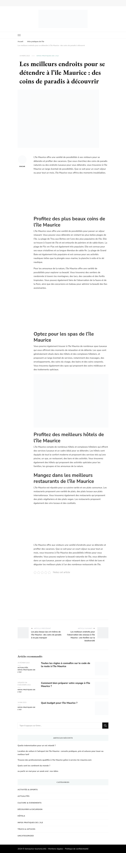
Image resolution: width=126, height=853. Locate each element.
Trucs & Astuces (26, 829)
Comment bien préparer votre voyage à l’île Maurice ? (65, 684)
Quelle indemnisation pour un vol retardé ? (37, 745)
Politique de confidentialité (76, 848)
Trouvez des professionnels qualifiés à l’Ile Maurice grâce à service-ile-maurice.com (55, 760)
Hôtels (21, 816)
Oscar (22, 161)
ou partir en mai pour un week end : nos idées (38, 771)
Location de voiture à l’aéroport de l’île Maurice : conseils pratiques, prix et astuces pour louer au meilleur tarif (60, 753)
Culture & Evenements (29, 803)
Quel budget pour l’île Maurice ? (59, 703)
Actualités (23, 668)
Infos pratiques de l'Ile (48, 56)
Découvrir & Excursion (30, 809)
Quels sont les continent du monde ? (34, 765)
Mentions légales (55, 848)
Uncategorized (26, 836)
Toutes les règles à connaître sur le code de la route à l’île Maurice (65, 665)
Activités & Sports (28, 789)
